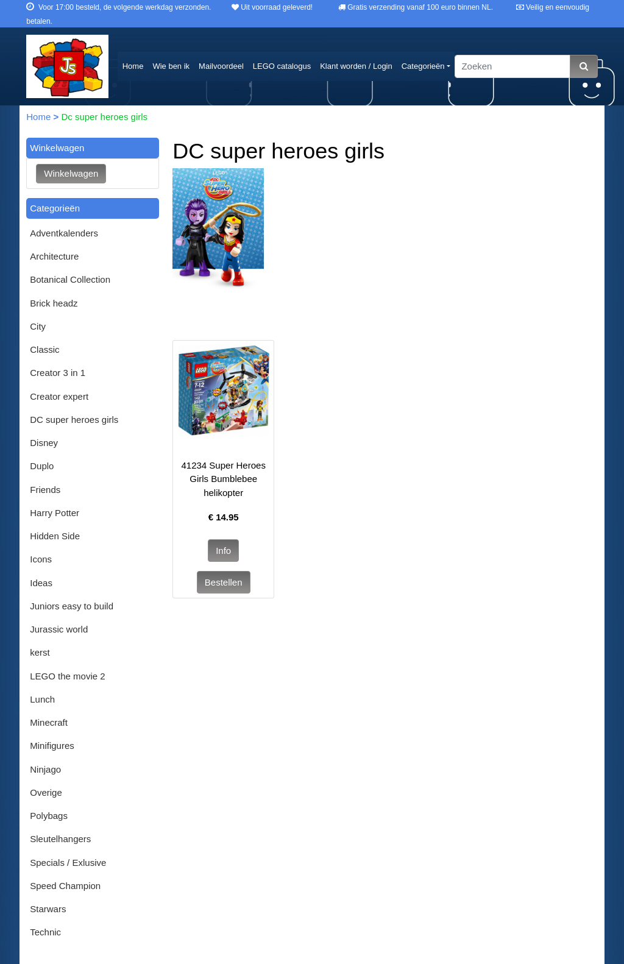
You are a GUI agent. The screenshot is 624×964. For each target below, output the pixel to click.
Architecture (54, 256)
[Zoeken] (512, 67)
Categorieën (423, 66)
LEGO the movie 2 (67, 676)
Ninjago (45, 769)
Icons (41, 559)
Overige (46, 792)
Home (133, 66)
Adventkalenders (64, 233)
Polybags (49, 815)
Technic (45, 932)
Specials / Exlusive (68, 862)
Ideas (41, 583)
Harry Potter (54, 513)
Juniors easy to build (71, 606)
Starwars (48, 909)
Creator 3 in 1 (57, 372)
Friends (45, 489)
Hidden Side (55, 536)
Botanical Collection (70, 279)
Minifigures (52, 745)
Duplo (42, 466)
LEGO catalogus (282, 66)
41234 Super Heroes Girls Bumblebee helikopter (223, 479)
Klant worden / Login (356, 66)
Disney (44, 443)
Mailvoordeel (221, 66)
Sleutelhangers (60, 839)
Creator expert (59, 396)
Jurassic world (59, 629)
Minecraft (49, 722)
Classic (44, 349)
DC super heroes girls (74, 419)
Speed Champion (65, 886)
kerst (40, 652)
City (38, 326)
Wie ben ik (171, 66)
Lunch (42, 699)
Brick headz (53, 303)
